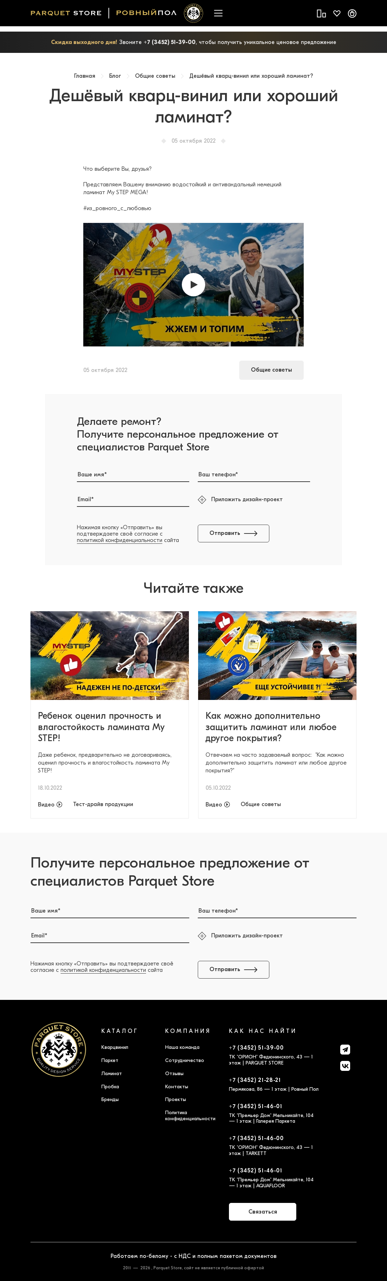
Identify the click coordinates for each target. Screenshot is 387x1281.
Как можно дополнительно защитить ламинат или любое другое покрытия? (271, 727)
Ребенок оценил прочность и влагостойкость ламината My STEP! (101, 727)
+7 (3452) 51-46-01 (255, 1106)
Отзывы (174, 1074)
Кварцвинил (114, 1047)
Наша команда (182, 1047)
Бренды (110, 1099)
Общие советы (271, 370)
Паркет (109, 1060)
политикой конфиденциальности (119, 540)
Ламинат (111, 1074)
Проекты (175, 1099)
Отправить (233, 533)
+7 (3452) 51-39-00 (170, 42)
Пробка (110, 1087)
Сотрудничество (184, 1060)
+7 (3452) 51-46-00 (256, 1138)
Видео (46, 804)
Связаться (262, 1212)
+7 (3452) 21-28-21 (255, 1080)
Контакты (176, 1087)
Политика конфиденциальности (190, 1116)
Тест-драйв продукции (103, 804)
